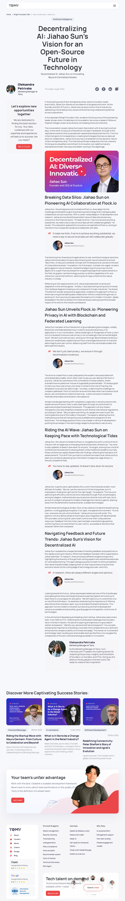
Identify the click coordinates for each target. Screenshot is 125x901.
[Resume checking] (54, 835)
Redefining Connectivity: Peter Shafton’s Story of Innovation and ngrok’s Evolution (98, 746)
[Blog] (22, 855)
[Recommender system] (54, 854)
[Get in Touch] (24, 146)
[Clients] (22, 847)
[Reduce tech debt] (81, 835)
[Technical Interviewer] (54, 862)
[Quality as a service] (81, 854)
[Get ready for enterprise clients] (81, 844)
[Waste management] (54, 831)
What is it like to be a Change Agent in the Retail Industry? (62, 737)
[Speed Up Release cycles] (81, 831)
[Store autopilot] (54, 850)
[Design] (22, 851)
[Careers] (22, 839)
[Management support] (108, 835)
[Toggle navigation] (114, 6)
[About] (22, 835)
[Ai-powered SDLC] (108, 831)
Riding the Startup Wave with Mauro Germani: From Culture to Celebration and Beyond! (24, 739)
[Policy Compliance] (54, 846)
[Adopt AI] (81, 838)
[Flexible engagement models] (108, 844)
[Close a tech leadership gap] (81, 850)
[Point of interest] (54, 858)
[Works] (22, 843)
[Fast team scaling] (108, 838)
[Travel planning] (54, 838)
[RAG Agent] (54, 866)
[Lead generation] (54, 842)
